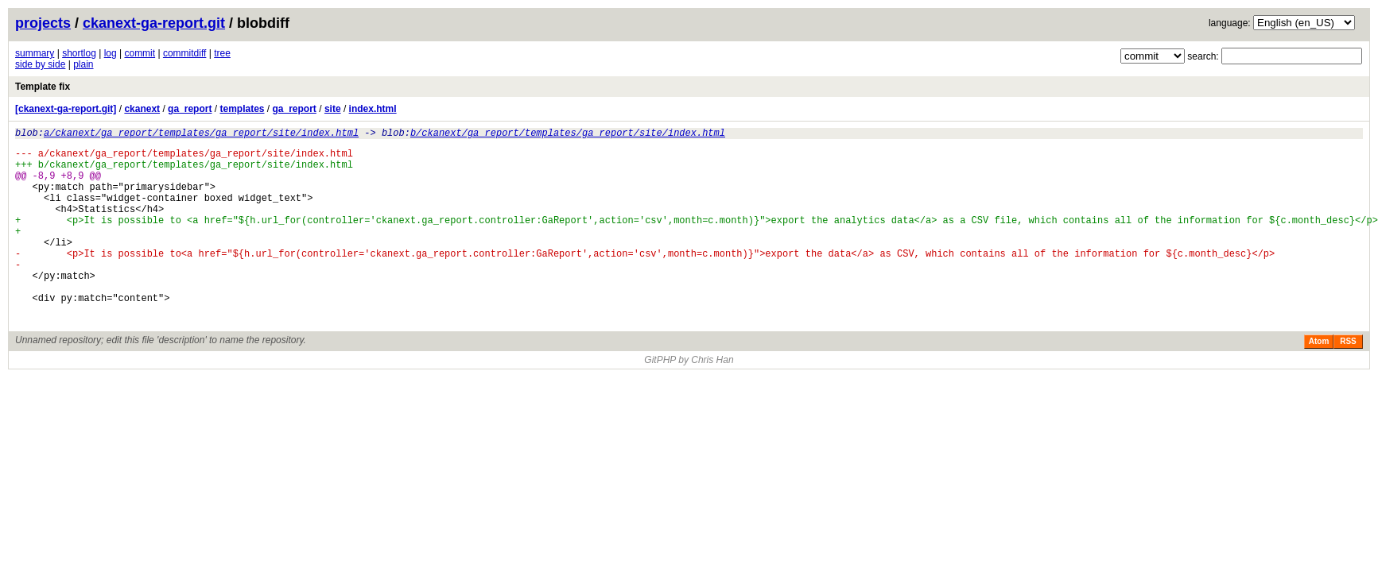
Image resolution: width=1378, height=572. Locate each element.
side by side (40, 64)
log (110, 53)
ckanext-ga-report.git (154, 23)
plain (83, 64)
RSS (1348, 379)
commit (139, 53)
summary (34, 53)
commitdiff (184, 53)
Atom (1319, 379)
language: (1230, 23)
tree (222, 53)
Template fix (42, 86)
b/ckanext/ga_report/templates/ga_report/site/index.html (567, 134)
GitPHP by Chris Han (688, 398)
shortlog (79, 53)
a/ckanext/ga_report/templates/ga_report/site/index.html (201, 134)
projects (43, 23)
